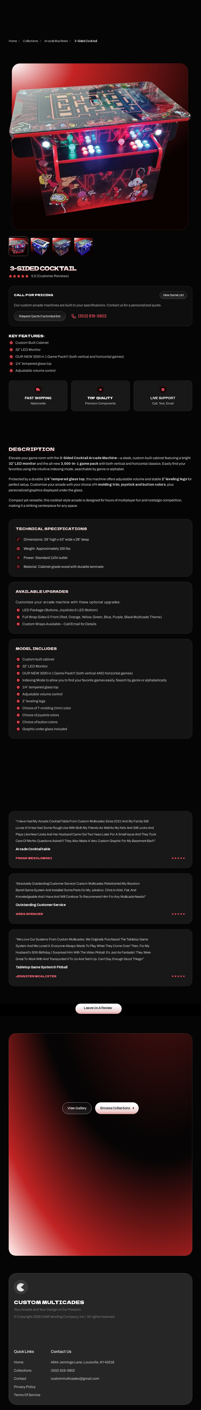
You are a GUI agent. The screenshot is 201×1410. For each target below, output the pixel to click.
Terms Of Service (27, 1395)
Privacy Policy (25, 1387)
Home (18, 1362)
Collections (22, 1370)
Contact (20, 1378)
